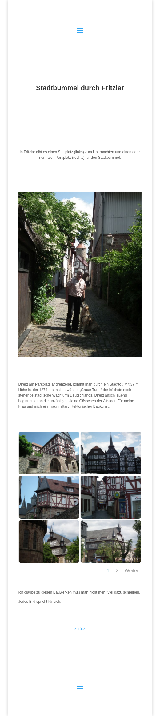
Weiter (132, 570)
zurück (79, 628)
